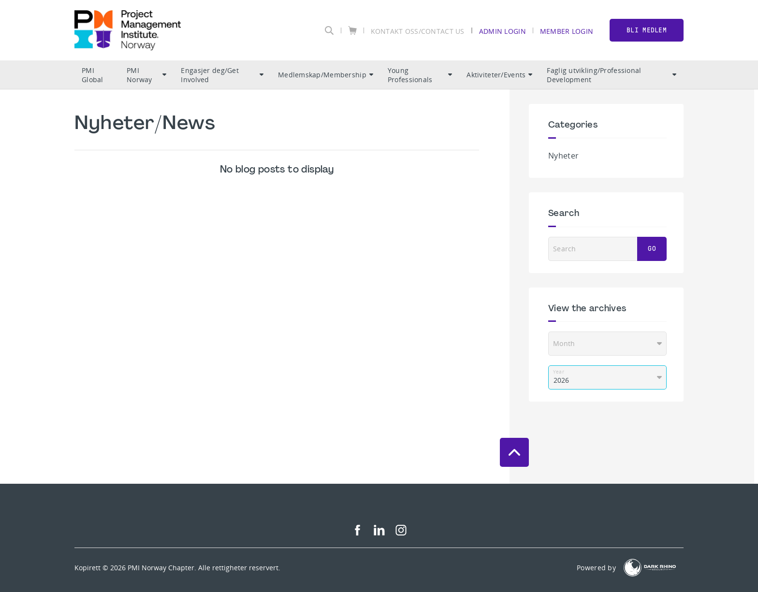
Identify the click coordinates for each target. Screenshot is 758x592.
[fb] (357, 532)
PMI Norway (147, 75)
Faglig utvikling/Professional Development (611, 75)
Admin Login (502, 31)
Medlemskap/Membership (325, 74)
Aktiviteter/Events (499, 74)
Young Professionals (420, 75)
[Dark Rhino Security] (649, 568)
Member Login (566, 31)
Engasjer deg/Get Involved (222, 75)
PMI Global (92, 75)
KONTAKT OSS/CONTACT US (418, 31)
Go (652, 248)
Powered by (596, 567)
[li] (379, 532)
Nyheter (563, 155)
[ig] (401, 532)
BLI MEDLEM (647, 30)
